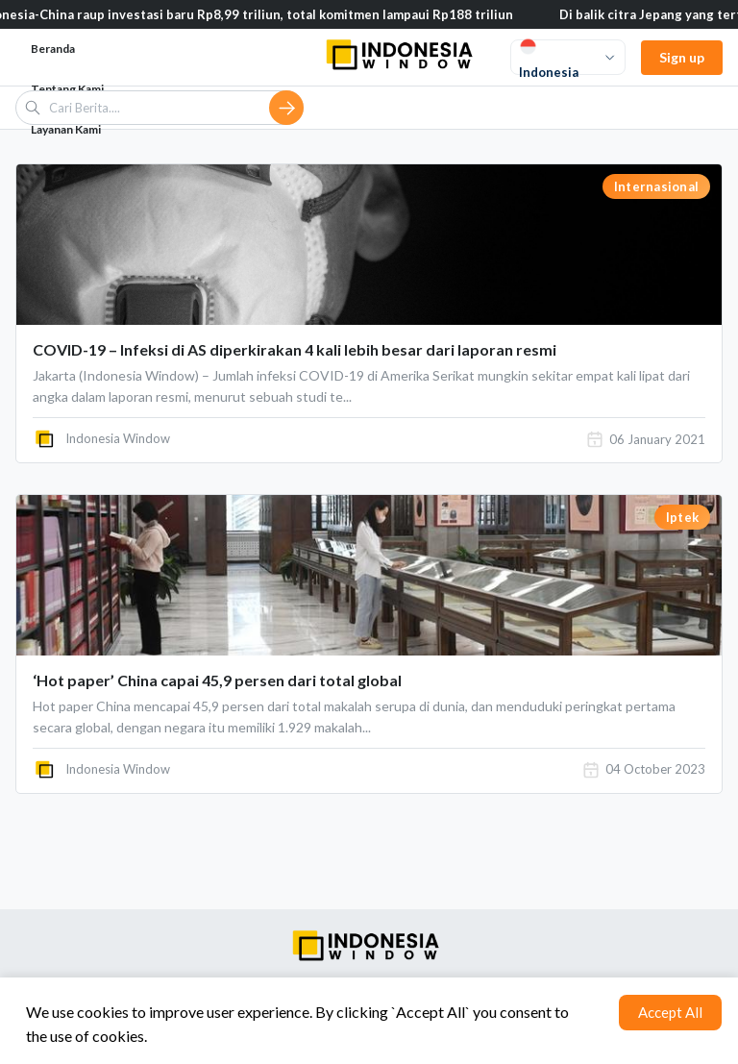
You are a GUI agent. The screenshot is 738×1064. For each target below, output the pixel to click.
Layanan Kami (66, 129)
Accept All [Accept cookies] (670, 1012)
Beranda (53, 48)
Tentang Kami (67, 89)
